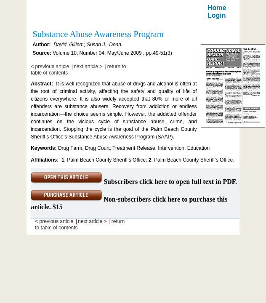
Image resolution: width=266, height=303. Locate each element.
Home (216, 7)
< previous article (50, 66)
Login (216, 15)
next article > (88, 66)
